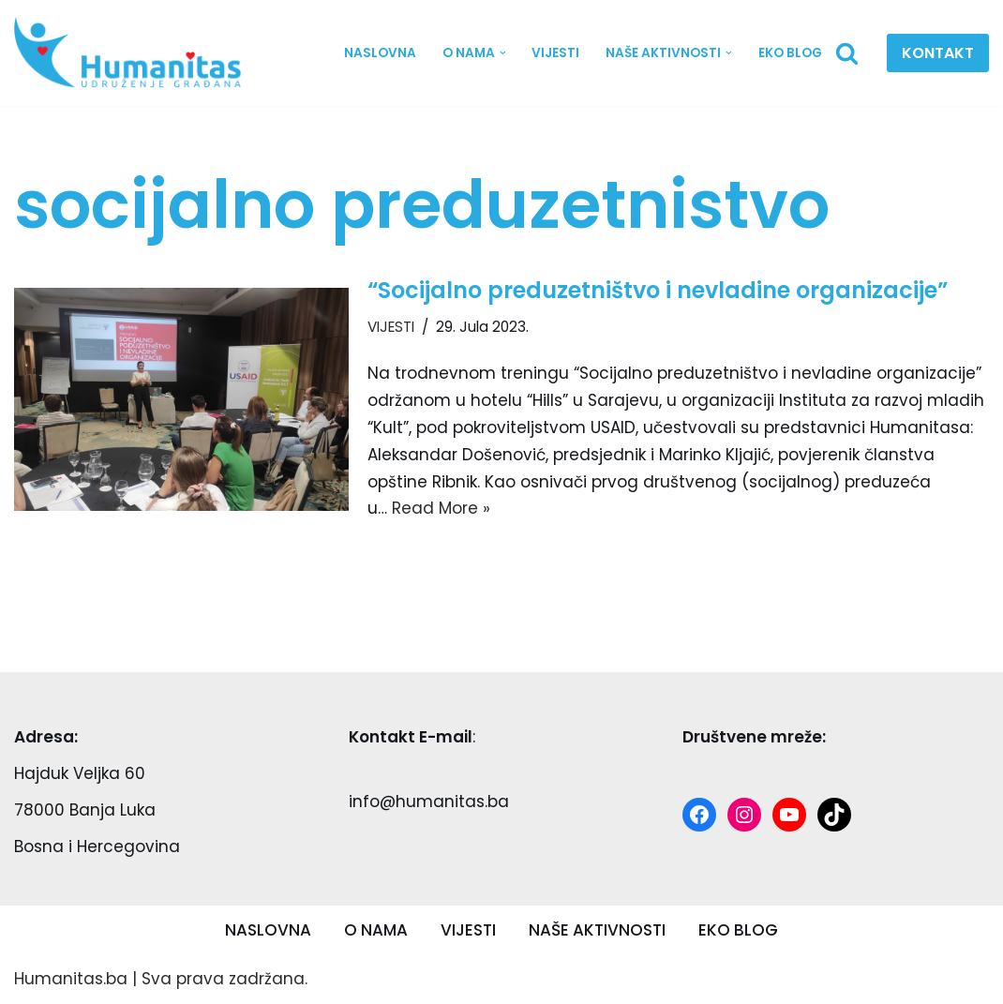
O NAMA (376, 930)
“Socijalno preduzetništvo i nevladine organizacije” (657, 290)
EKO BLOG (790, 53)
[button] (502, 53)
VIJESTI (555, 53)
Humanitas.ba (70, 978)
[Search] (847, 53)
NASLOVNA (379, 53)
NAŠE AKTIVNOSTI (597, 930)
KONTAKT (938, 53)
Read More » (441, 508)
